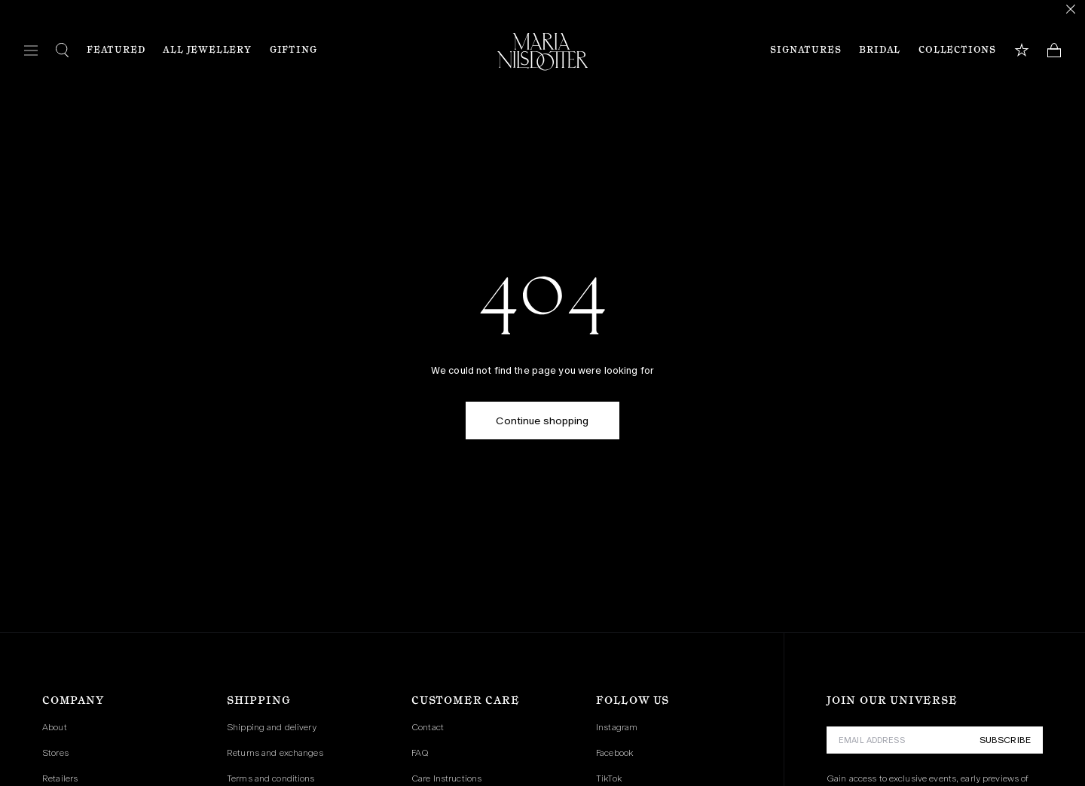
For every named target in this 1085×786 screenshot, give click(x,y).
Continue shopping (542, 420)
